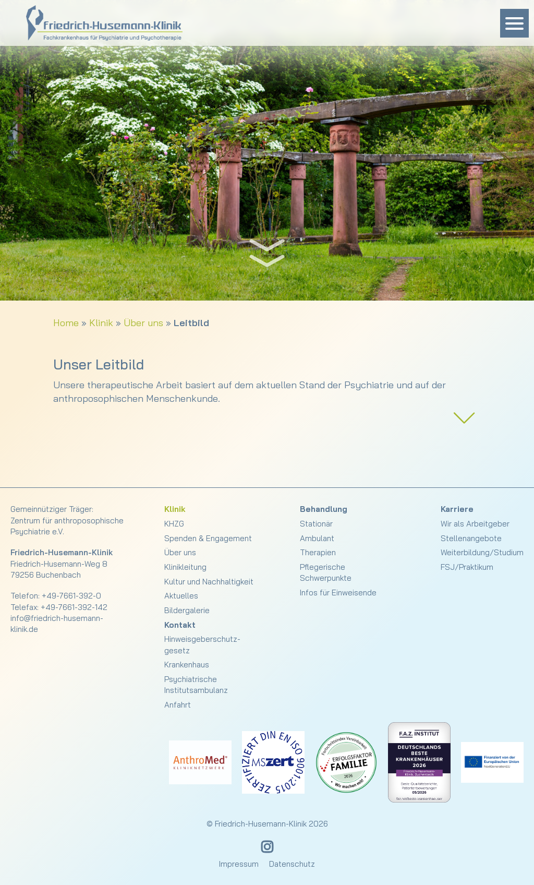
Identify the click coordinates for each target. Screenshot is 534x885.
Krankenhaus (186, 664)
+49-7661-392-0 (71, 596)
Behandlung (323, 509)
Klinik (101, 323)
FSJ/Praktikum (467, 567)
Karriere (457, 509)
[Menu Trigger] (514, 23)
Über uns (143, 323)
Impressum (239, 864)
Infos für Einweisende (338, 592)
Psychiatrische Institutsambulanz (196, 684)
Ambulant (317, 538)
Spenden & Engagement (208, 538)
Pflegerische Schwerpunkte (325, 572)
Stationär (316, 524)
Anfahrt (177, 705)
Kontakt (180, 625)
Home (66, 323)
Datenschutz (292, 864)
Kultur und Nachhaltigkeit (208, 582)
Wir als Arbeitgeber (475, 524)
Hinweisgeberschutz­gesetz (202, 644)
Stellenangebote (471, 538)
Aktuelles (181, 596)
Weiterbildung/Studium (482, 552)
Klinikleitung (185, 567)
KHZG (174, 524)
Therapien (318, 552)
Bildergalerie (187, 610)
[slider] (267, 150)
